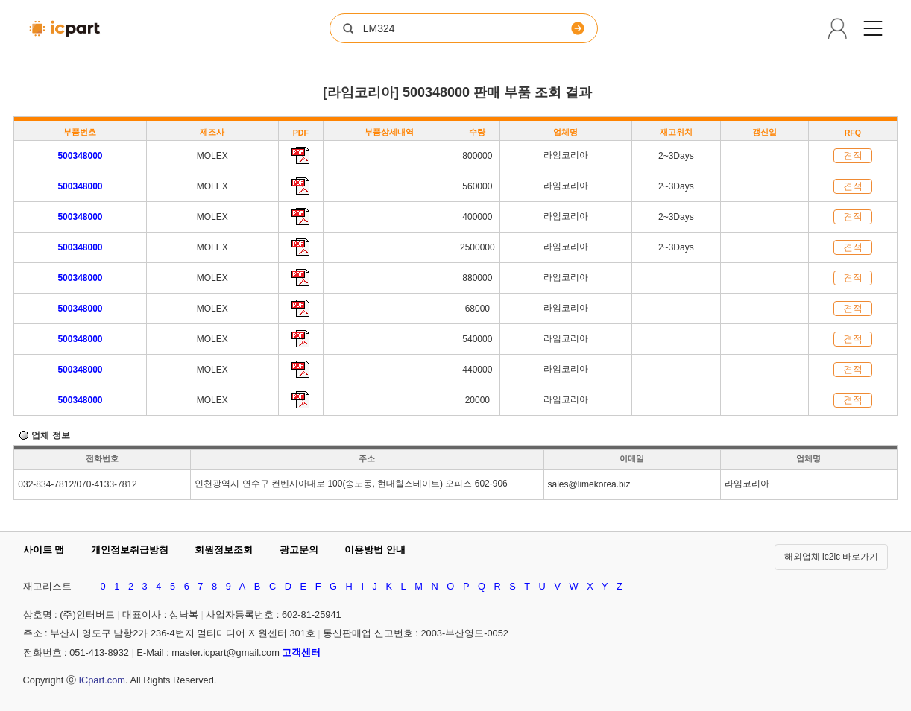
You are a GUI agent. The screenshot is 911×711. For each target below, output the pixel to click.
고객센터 (301, 652)
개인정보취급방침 (129, 549)
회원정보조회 (224, 549)
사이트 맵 (44, 549)
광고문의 (299, 549)
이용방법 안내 (375, 549)
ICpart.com (101, 680)
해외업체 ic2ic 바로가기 (831, 557)
